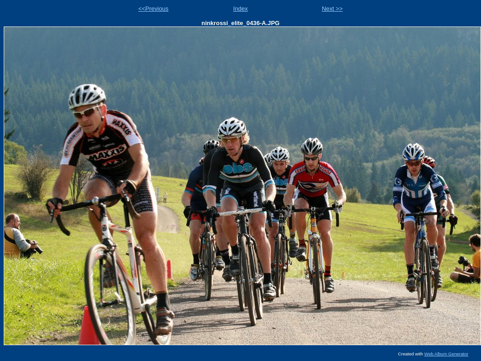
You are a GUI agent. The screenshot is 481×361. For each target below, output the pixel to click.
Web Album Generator (446, 353)
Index (240, 8)
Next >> (332, 8)
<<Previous (153, 8)
